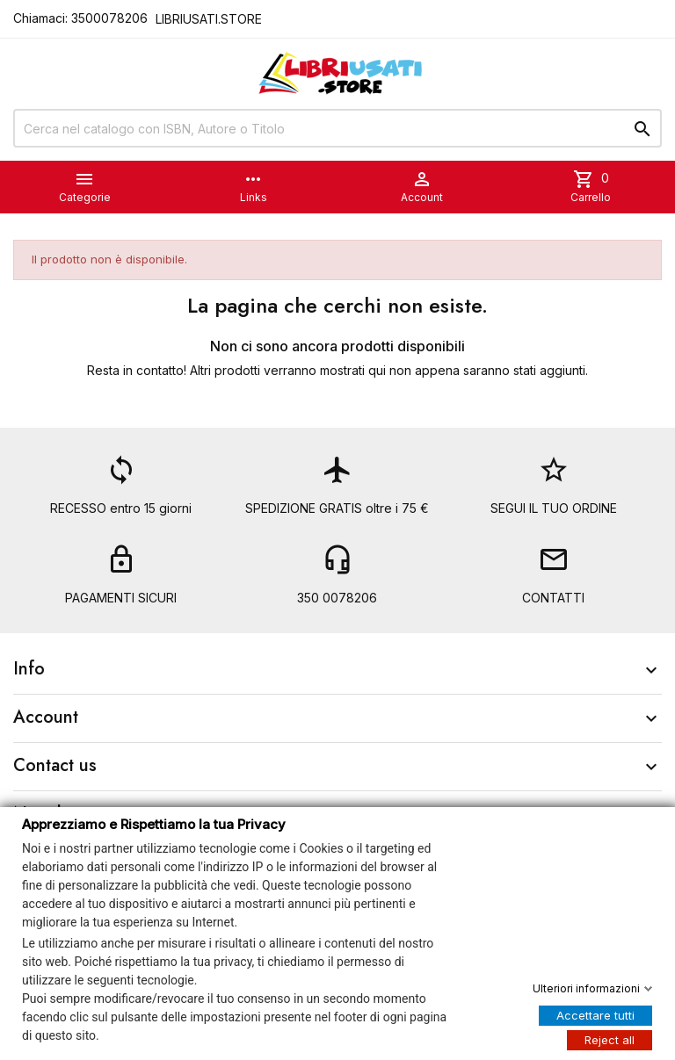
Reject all (609, 1039)
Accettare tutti (595, 1014)
